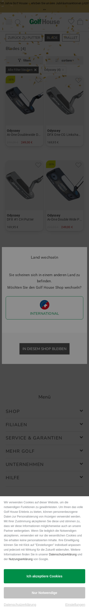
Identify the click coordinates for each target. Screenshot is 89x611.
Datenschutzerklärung (63, 554)
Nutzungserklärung (21, 559)
